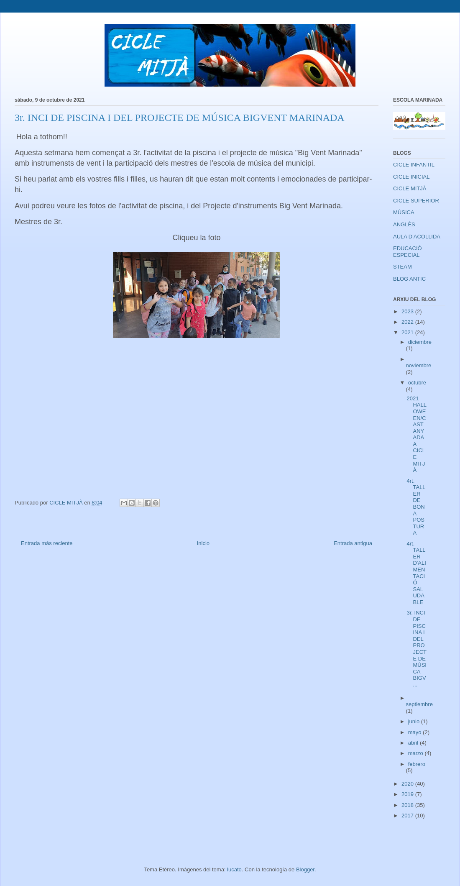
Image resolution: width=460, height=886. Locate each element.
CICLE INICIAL (411, 177)
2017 (408, 815)
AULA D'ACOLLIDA (416, 236)
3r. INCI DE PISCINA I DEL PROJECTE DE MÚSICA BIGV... (416, 648)
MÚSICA (403, 212)
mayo (415, 732)
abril (414, 743)
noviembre (419, 365)
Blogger (305, 869)
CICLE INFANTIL (413, 164)
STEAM (402, 267)
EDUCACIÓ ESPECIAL (407, 251)
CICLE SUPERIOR (416, 200)
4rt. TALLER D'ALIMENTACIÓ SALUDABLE (416, 572)
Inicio (203, 543)
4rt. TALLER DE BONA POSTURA (415, 507)
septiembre (419, 704)
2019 (408, 794)
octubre (417, 382)
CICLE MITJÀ (409, 188)
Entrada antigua (353, 543)
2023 (408, 311)
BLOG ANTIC (409, 279)
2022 (408, 322)
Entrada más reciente (47, 543)
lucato (234, 869)
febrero (416, 764)
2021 (408, 332)
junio (414, 721)
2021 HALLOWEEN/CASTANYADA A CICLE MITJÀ (416, 434)
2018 (408, 805)
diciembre (420, 342)
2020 (408, 784)
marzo (416, 753)
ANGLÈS (404, 224)
